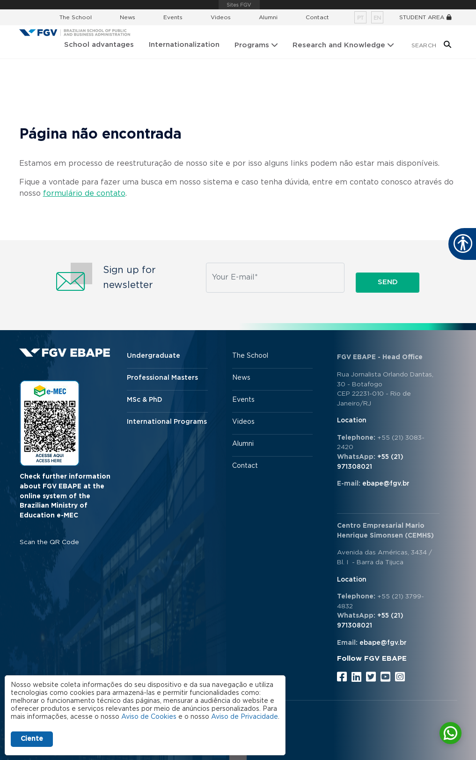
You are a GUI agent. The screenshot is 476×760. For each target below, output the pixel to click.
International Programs (167, 422)
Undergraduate (153, 356)
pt (360, 18)
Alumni (268, 17)
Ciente (32, 739)
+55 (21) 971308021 (370, 462)
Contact (317, 17)
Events (173, 17)
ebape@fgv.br (386, 483)
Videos (221, 17)
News (127, 17)
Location (351, 420)
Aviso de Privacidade (244, 717)
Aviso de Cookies (148, 717)
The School (75, 17)
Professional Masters (162, 378)
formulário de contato (84, 193)
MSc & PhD (144, 400)
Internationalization (184, 44)
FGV (239, 4)
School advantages (99, 44)
